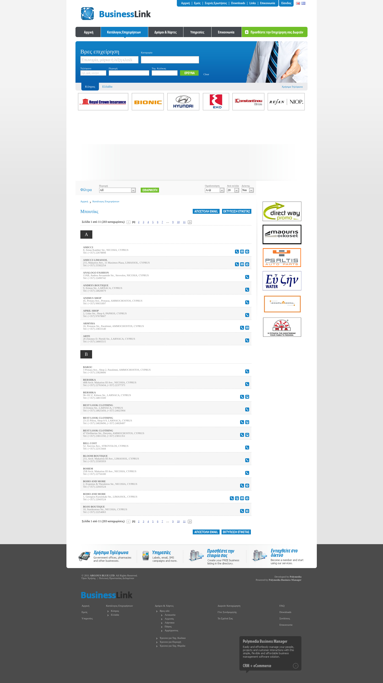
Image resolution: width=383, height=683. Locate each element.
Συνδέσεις (284, 618)
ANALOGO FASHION (96, 272)
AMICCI (88, 247)
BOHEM (88, 468)
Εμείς (84, 612)
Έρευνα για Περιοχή (170, 642)
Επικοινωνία (285, 624)
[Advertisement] (191, 146)
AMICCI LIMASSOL (95, 260)
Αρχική (84, 201)
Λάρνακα (169, 622)
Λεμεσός (169, 618)
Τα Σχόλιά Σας (225, 618)
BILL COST (90, 443)
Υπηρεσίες (87, 618)
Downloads (285, 612)
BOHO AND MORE (94, 481)
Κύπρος (115, 611)
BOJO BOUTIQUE (94, 506)
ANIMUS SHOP (92, 298)
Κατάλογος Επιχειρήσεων (106, 201)
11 (184, 222)
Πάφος (168, 626)
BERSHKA (89, 379)
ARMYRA (89, 323)
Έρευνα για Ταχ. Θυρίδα (172, 645)
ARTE (86, 336)
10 (178, 222)
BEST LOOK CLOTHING (98, 405)
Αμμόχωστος (171, 630)
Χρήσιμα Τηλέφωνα (292, 86)
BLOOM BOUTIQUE (95, 456)
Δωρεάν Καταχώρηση (229, 605)
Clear (206, 74)
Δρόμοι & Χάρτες (164, 605)
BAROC (87, 367)
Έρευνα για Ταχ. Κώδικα (173, 638)
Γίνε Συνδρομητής (227, 612)
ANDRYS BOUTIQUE (95, 285)
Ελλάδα (107, 86)
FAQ (282, 605)
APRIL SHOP (91, 310)
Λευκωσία (170, 614)
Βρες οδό (164, 611)
